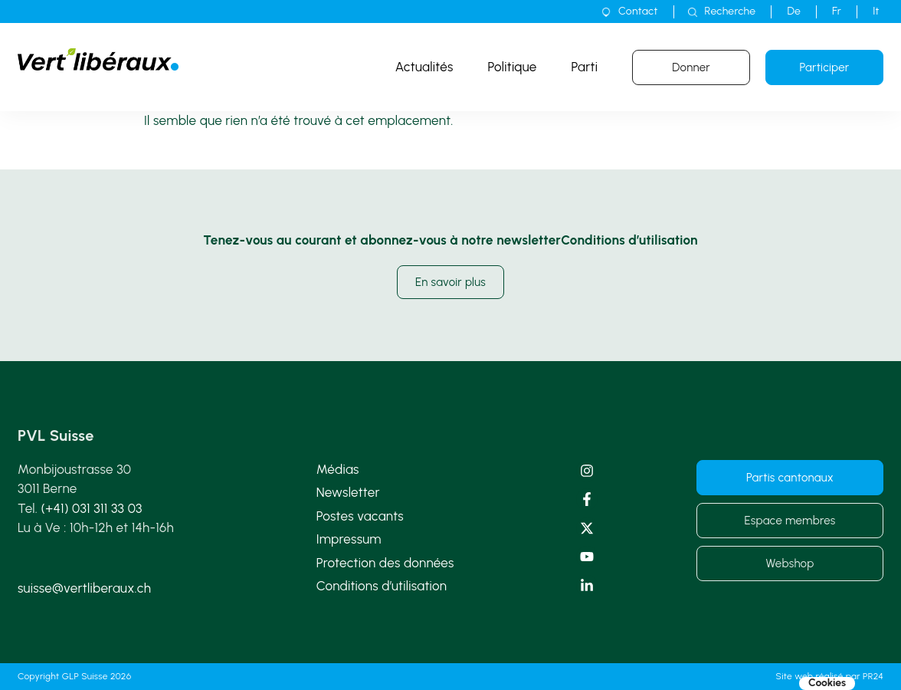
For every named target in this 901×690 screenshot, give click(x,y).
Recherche (730, 11)
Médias (337, 469)
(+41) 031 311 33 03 (92, 508)
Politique (512, 66)
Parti (585, 66)
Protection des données (385, 562)
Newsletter (348, 492)
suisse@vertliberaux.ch (84, 588)
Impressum (349, 539)
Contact (637, 11)
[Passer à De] (794, 11)
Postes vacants (360, 516)
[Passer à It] (876, 11)
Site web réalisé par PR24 (829, 676)
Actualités (424, 66)
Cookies (827, 683)
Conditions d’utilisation (381, 585)
